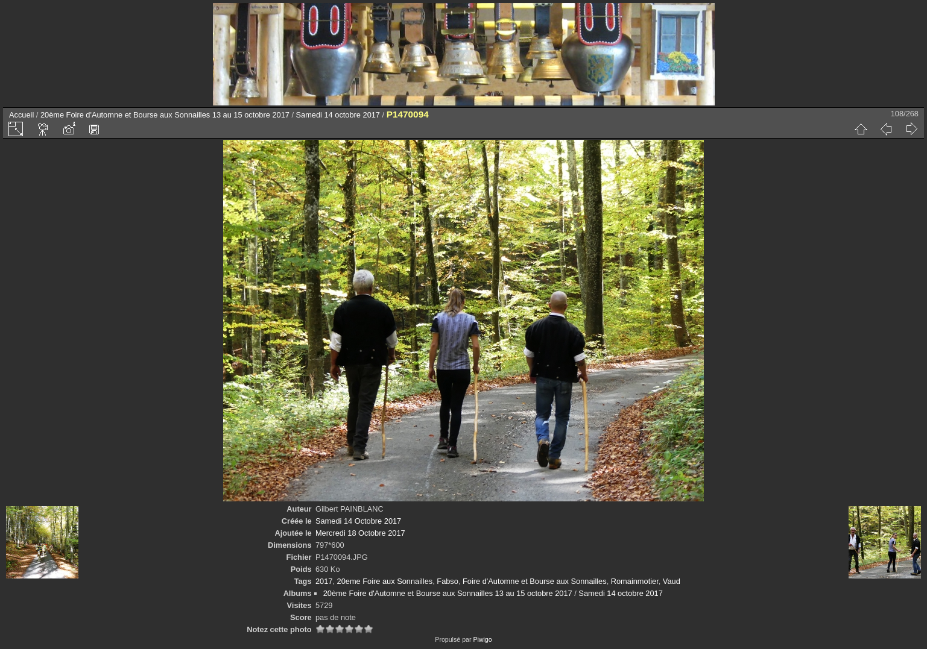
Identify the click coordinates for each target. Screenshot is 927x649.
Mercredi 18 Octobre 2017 (360, 533)
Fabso (447, 581)
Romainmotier (635, 581)
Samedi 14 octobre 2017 (338, 114)
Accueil (21, 114)
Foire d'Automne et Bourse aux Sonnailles (535, 581)
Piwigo (482, 639)
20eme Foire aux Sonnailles (385, 581)
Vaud (671, 581)
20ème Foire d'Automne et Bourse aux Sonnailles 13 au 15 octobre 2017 (164, 114)
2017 (323, 581)
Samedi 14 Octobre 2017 (358, 520)
